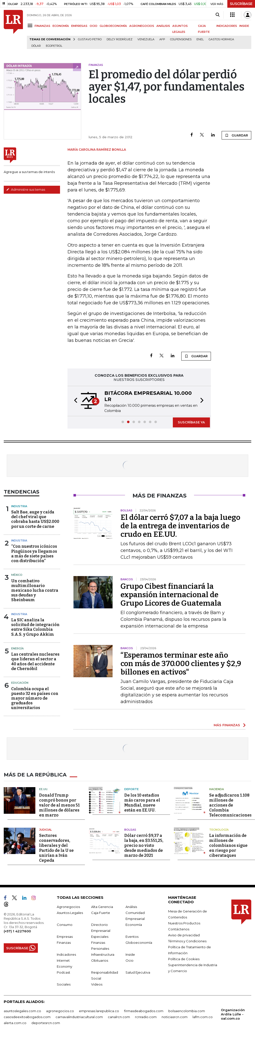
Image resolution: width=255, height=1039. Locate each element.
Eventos (132, 937)
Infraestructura (102, 954)
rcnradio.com (146, 1017)
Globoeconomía (139, 943)
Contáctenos (178, 929)
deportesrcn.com (45, 1023)
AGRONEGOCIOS (141, 26)
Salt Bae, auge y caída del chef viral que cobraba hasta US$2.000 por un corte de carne (35, 519)
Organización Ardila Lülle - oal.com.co (233, 1014)
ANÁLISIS (163, 26)
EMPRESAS (79, 26)
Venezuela (145, 39)
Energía (17, 648)
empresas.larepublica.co (99, 1011)
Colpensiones (180, 39)
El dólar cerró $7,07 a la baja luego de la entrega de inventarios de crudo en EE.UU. (180, 526)
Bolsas (130, 829)
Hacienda (216, 789)
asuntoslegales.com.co (22, 1011)
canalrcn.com (119, 1017)
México (16, 575)
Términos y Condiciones (187, 941)
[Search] (217, 14)
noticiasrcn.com (175, 1017)
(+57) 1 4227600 (17, 931)
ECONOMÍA (61, 26)
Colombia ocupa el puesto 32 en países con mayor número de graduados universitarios (34, 698)
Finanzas (64, 943)
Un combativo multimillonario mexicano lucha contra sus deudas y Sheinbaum (34, 590)
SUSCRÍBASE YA (191, 422)
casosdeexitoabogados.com (27, 1017)
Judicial (45, 829)
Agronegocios (68, 907)
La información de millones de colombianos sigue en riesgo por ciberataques (228, 845)
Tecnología (219, 829)
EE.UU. (43, 789)
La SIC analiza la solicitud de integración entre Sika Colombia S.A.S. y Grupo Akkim (35, 627)
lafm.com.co (202, 1017)
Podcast (63, 972)
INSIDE (244, 26)
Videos (96, 984)
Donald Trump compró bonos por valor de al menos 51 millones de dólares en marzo (59, 805)
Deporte (131, 789)
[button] (74, 401)
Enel (200, 39)
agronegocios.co (60, 1011)
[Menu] (31, 25)
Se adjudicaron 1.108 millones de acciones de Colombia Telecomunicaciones (230, 805)
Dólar (36, 45)
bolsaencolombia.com (186, 1011)
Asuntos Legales (70, 913)
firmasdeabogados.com (143, 1011)
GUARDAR (236, 135)
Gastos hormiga (221, 39)
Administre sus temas (25, 189)
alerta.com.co (15, 1023)
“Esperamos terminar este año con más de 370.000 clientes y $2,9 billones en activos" (181, 664)
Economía (134, 925)
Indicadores (66, 954)
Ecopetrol (54, 45)
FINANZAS (42, 26)
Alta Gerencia (102, 907)
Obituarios (99, 960)
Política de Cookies (183, 959)
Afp (162, 39)
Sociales (63, 984)
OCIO (93, 26)
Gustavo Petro (90, 39)
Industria (19, 506)
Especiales (99, 937)
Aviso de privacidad (184, 935)
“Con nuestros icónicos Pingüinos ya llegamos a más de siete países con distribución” (34, 553)
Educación (19, 682)
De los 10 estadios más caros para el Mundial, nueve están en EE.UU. (142, 803)
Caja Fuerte (100, 913)
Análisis (131, 907)
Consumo (64, 925)
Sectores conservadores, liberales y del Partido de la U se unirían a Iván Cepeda (56, 848)
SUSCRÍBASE (241, 3)
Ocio (129, 960)
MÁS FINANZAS (227, 725)
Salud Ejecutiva (138, 972)
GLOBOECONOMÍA (113, 26)
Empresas (65, 937)
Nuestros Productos (184, 923)
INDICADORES (226, 26)
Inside (130, 954)
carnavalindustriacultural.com (79, 1017)
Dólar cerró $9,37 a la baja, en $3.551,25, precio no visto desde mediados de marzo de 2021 (143, 845)
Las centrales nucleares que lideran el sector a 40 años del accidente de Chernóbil (35, 661)
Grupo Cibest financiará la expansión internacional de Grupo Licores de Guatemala (171, 595)
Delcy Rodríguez (119, 39)
